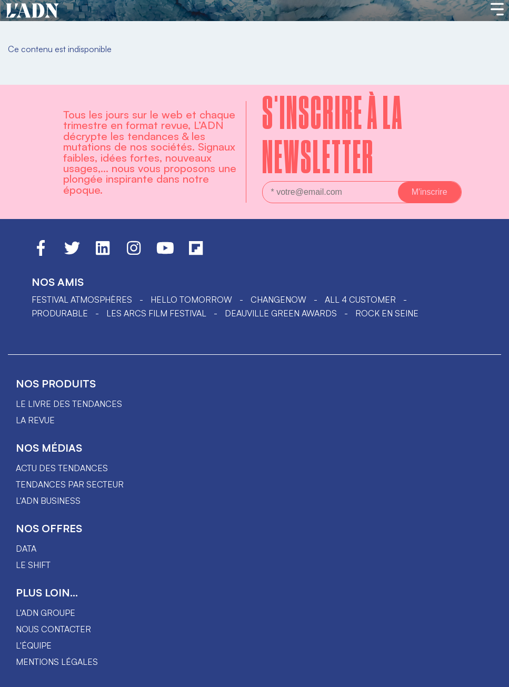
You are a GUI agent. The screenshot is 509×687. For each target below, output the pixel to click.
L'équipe (34, 645)
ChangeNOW (278, 299)
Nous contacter (53, 629)
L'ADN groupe (45, 613)
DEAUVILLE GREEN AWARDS (281, 313)
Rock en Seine (386, 313)
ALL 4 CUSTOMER (360, 299)
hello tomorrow (191, 299)
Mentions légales (57, 661)
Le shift (33, 565)
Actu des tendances (62, 468)
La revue (35, 420)
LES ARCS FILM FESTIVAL (156, 313)
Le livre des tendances (69, 404)
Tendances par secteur (70, 484)
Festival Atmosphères (82, 299)
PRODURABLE (60, 313)
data (26, 548)
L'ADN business (48, 500)
